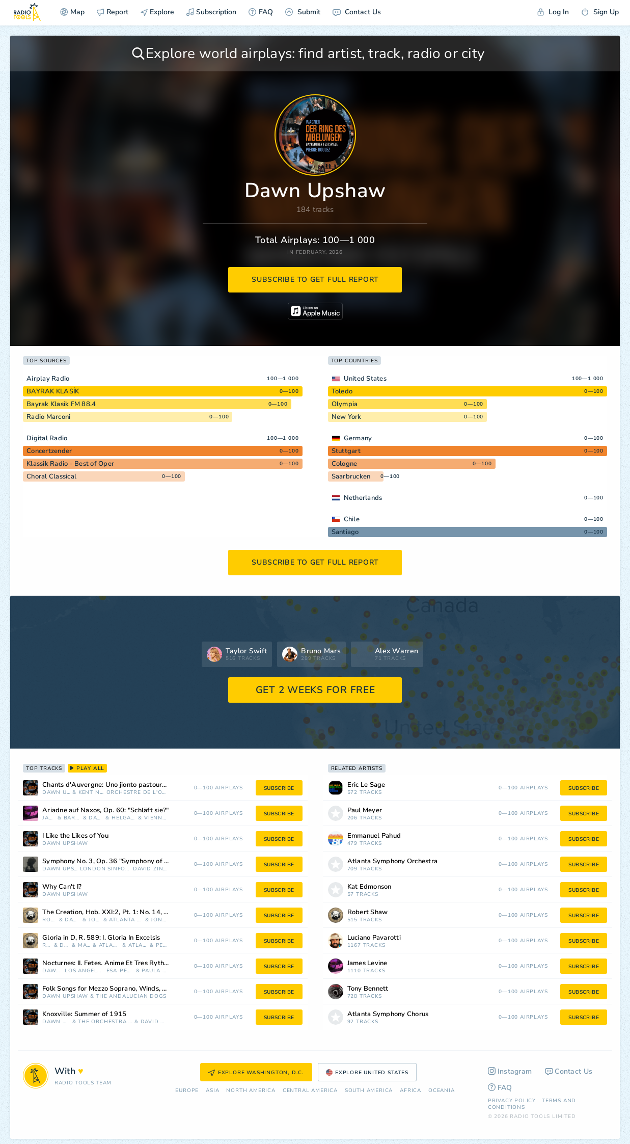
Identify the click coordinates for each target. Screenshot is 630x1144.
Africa (410, 1090)
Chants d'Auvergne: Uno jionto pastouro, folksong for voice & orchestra (118, 785)
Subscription (211, 12)
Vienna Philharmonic (155, 818)
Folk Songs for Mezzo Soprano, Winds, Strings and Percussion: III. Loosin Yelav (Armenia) (118, 989)
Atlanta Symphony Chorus (138, 945)
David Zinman (150, 869)
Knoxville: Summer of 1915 (84, 1014)
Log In (553, 12)
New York (347, 416)
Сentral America (310, 1090)
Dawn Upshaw (56, 792)
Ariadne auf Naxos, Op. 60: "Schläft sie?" (105, 810)
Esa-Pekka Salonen (120, 971)
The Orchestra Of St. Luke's (105, 1022)
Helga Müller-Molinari (124, 818)
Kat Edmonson (369, 887)
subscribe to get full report (315, 279)
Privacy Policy (512, 1100)
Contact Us (357, 12)
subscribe (279, 788)
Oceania (441, 1090)
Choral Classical (51, 476)
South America (369, 1090)
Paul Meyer (364, 810)
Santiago (345, 532)
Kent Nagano (91, 792)
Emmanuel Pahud (374, 836)
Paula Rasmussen (154, 971)
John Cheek (95, 920)
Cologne (345, 463)
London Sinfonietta (105, 869)
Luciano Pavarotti (374, 938)
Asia (212, 1090)
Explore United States (367, 1072)
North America (250, 1090)
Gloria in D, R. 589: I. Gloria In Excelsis (101, 938)
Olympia (345, 404)
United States (365, 378)
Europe (187, 1090)
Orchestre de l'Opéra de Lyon (136, 792)
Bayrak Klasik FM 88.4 (61, 404)
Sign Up (600, 12)
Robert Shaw (49, 920)
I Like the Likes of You (75, 836)
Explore (157, 12)
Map (72, 12)
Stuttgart (346, 451)
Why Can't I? (61, 887)
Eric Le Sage (366, 785)
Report (112, 12)
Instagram (510, 1071)
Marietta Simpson (84, 945)
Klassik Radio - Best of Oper (70, 463)
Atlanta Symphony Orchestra (126, 920)
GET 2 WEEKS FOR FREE (315, 690)
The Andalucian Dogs (131, 996)
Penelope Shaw (161, 945)
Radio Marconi (48, 416)
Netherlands (363, 497)
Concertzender (49, 451)
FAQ (261, 12)
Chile (352, 519)
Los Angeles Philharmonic (84, 971)
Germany (358, 438)
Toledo (342, 391)
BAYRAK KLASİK (52, 391)
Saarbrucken (351, 476)
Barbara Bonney (72, 818)
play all (87, 768)
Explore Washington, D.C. (256, 1072)
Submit (302, 12)
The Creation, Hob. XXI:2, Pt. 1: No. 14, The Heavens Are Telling (118, 912)
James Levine (49, 818)
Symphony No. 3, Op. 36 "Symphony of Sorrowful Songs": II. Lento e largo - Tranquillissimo (118, 861)
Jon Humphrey (159, 920)
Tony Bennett (368, 989)
